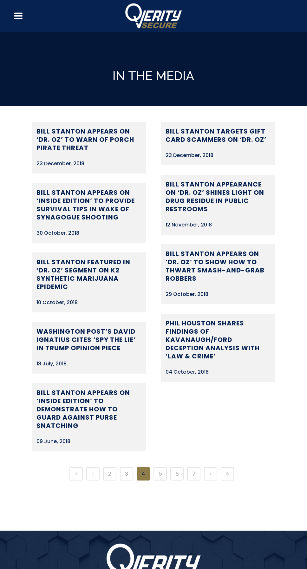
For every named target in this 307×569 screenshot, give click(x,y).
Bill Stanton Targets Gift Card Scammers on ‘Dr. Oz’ (216, 135)
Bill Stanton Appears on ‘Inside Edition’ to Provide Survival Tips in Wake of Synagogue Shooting (85, 205)
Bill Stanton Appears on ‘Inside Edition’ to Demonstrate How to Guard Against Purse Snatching (83, 409)
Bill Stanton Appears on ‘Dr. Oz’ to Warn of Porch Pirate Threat (85, 139)
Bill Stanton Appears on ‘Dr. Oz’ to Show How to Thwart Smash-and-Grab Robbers (215, 266)
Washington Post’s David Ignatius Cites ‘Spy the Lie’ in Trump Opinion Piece (86, 339)
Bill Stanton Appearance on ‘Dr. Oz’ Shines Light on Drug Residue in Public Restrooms (215, 196)
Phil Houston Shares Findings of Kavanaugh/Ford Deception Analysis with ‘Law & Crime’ (213, 340)
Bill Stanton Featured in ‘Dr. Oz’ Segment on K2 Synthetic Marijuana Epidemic (83, 274)
